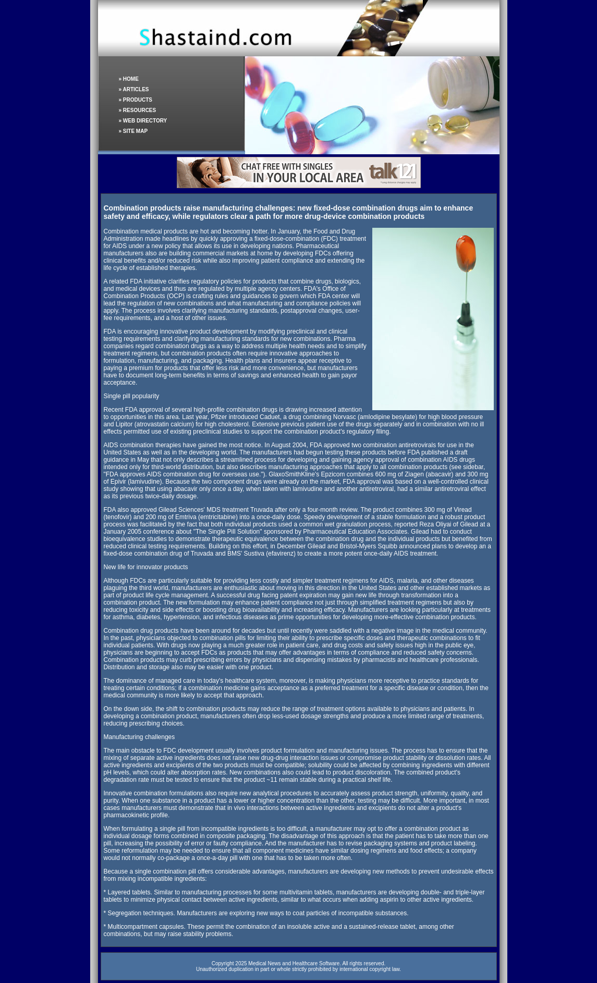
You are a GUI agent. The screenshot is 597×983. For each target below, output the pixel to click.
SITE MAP (135, 131)
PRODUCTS (137, 100)
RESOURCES (139, 110)
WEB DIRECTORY (145, 121)
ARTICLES (136, 89)
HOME (131, 79)
